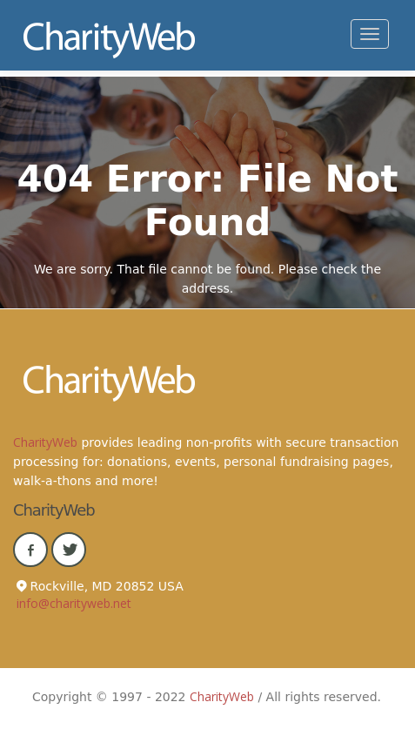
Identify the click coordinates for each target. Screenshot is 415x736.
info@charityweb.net (74, 603)
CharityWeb (45, 442)
